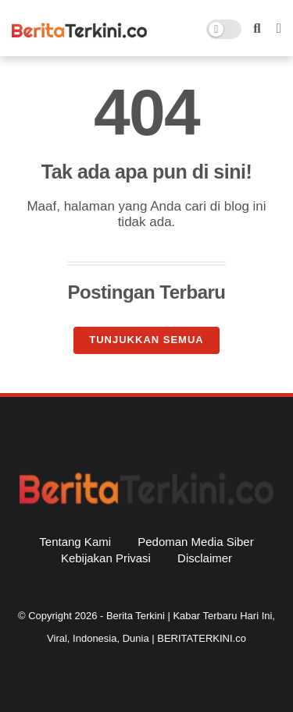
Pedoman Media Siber (195, 541)
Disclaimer (204, 558)
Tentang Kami (75, 541)
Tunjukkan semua (146, 339)
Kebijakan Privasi (106, 558)
